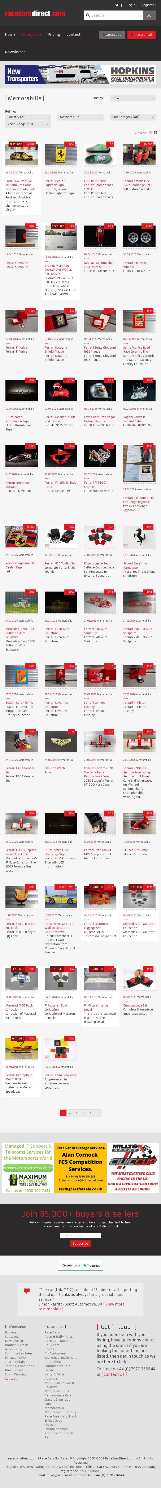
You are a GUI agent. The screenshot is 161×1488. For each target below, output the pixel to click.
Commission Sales (19, 1353)
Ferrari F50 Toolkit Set (60, 563)
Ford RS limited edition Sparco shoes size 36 (98, 185)
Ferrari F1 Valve (16, 347)
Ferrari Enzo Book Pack (60, 1075)
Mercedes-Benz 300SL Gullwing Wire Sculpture (21, 633)
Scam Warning (16, 1374)
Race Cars (51, 1332)
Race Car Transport (58, 1341)
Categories (32, 34)
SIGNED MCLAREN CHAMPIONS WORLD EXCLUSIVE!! (58, 270)
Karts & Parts (54, 1374)
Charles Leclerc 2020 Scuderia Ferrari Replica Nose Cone (98, 772)
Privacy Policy (16, 1357)
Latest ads (112, 35)
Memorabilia (54, 1408)
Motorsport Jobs (56, 1391)
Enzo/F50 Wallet (17, 263)
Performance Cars (58, 1395)
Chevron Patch (55, 768)
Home (10, 34)
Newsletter (15, 52)
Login (131, 5)
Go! (149, 15)
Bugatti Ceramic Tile (19, 703)
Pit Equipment (55, 1353)
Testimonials (15, 1362)
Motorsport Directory (60, 1412)
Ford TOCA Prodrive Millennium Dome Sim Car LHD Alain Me (20, 185)
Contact (73, 34)
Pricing (54, 34)
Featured (12, 1336)
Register (147, 5)
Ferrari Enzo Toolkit (97, 850)
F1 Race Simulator (135, 850)
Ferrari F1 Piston (134, 703)
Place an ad (141, 35)
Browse (11, 1332)
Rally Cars (52, 1345)
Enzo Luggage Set (96, 563)
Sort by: (98, 98)
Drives (49, 1349)
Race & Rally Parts (58, 1336)
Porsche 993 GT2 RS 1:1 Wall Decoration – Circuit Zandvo (59, 928)
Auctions (51, 1378)
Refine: (10, 111)
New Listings (15, 1341)
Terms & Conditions (19, 1366)
